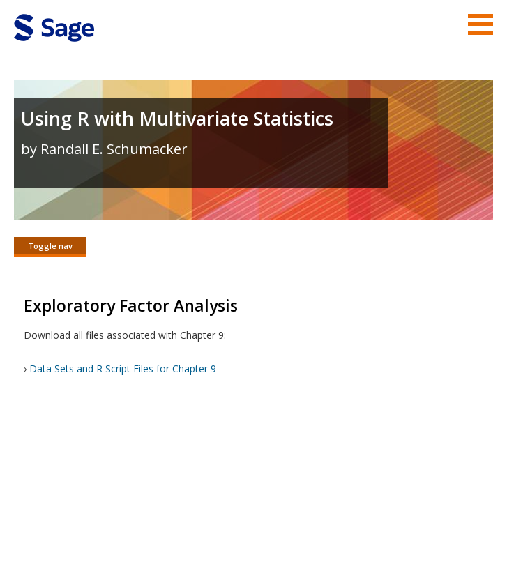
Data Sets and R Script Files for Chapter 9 (122, 370)
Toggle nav (50, 246)
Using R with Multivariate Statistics (177, 118)
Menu (480, 24)
